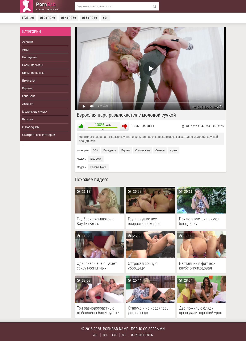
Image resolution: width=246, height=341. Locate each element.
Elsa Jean (95, 158)
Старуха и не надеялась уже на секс (148, 310)
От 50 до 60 (89, 18)
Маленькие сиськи (34, 111)
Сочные (159, 150)
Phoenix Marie (98, 167)
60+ (105, 18)
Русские (27, 119)
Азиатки (27, 41)
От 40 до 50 (68, 18)
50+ (114, 335)
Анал (25, 49)
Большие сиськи (33, 72)
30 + (95, 150)
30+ (95, 335)
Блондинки (29, 57)
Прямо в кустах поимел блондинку (199, 221)
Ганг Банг (28, 96)
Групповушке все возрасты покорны (144, 221)
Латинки (27, 103)
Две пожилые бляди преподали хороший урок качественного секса (200, 310)
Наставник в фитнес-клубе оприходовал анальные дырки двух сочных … (197, 265)
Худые (173, 150)
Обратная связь (142, 335)
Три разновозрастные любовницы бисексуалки (98, 310)
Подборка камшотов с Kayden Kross (96, 221)
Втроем (27, 88)
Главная (28, 18)
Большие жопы (32, 65)
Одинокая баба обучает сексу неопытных (97, 265)
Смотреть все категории (38, 135)
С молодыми (31, 127)
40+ (105, 335)
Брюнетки (29, 80)
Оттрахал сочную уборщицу (143, 265)
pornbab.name (115, 329)
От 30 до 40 (47, 18)
